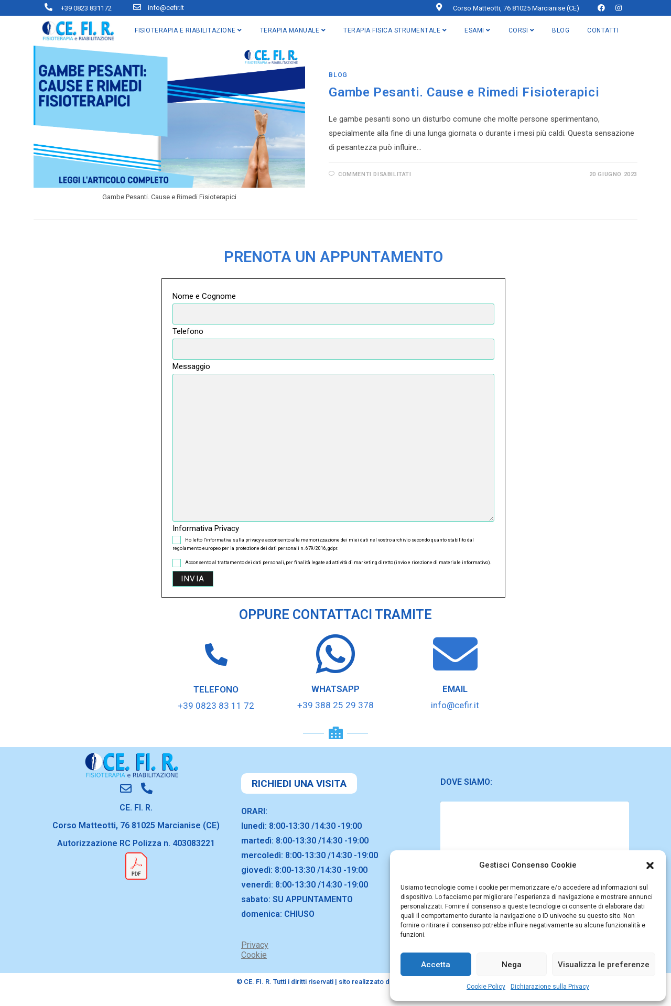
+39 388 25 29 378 (335, 705)
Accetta (435, 964)
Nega (512, 964)
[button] (650, 865)
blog (338, 75)
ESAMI (477, 30)
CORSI (521, 30)
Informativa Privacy (205, 528)
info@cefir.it (166, 8)
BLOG (560, 30)
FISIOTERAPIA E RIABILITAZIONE (188, 30)
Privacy (254, 945)
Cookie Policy (486, 986)
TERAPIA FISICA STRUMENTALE (395, 30)
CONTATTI (603, 30)
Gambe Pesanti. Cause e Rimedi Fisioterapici (464, 92)
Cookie (254, 955)
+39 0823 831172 (86, 8)
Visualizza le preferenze (604, 964)
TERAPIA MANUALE (293, 30)
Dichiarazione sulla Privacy (550, 986)
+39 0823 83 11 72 (216, 705)
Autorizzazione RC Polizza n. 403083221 (136, 843)
